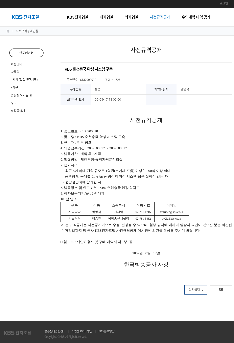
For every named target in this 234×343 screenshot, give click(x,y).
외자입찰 (131, 17)
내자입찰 (106, 17)
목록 (221, 289)
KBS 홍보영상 (106, 331)
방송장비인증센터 (54, 331)
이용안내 (16, 64)
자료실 (15, 71)
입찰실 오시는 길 (21, 95)
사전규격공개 (160, 17)
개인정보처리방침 (81, 331)
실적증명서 (18, 110)
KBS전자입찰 (77, 17)
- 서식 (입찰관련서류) (24, 79)
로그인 (223, 3)
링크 (14, 103)
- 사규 (14, 87)
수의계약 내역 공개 (196, 17)
